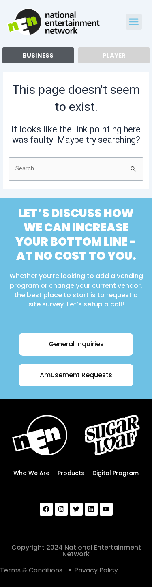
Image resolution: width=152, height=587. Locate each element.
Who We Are (31, 473)
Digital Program (115, 473)
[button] (134, 22)
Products (71, 473)
